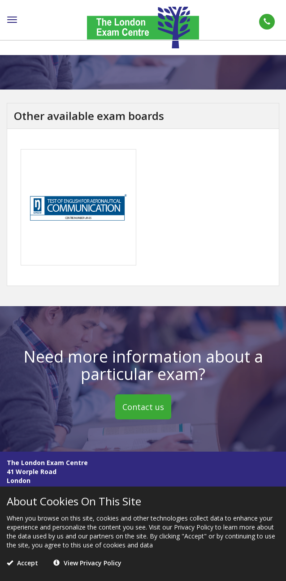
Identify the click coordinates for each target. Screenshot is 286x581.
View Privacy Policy (87, 563)
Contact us (143, 407)
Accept (22, 563)
